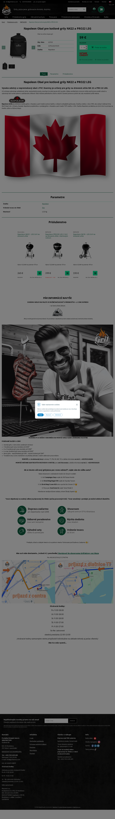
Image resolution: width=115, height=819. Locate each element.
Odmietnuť (58, 415)
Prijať (40, 415)
